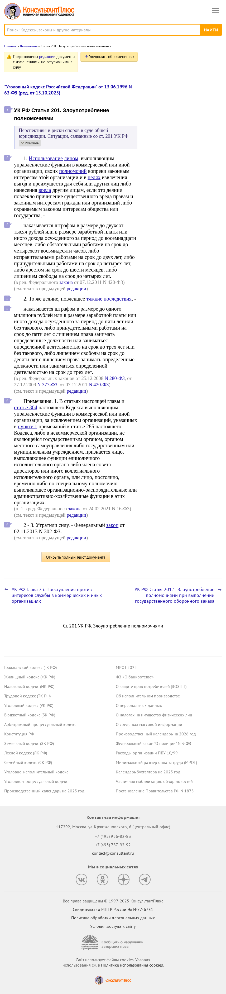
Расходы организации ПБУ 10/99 (147, 752)
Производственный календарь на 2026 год (156, 733)
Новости (166, 58)
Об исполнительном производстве (148, 695)
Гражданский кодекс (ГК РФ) (30, 667)
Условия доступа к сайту (113, 926)
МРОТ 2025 (126, 667)
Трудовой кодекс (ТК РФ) (27, 695)
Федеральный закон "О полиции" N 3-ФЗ (153, 743)
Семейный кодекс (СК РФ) (28, 762)
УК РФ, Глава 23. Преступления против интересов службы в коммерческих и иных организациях (57, 595)
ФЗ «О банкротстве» (135, 676)
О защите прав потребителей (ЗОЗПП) (151, 686)
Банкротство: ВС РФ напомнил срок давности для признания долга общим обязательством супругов (182, 106)
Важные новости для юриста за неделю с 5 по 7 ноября (176, 80)
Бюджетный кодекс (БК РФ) (29, 714)
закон (112, 525)
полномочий (72, 171)
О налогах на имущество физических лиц (154, 714)
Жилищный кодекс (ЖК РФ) (29, 676)
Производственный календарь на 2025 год (44, 790)
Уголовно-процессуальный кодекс (36, 781)
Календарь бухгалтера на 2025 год (148, 771)
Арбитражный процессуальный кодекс (40, 724)
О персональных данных (139, 705)
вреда (45, 190)
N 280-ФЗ (115, 378)
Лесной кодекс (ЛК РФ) (25, 752)
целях (94, 177)
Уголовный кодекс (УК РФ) (28, 705)
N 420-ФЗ (99, 384)
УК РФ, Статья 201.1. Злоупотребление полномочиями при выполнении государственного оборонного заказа (174, 595)
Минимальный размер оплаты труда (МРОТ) (156, 762)
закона (66, 282)
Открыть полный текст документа (75, 557)
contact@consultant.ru (113, 853)
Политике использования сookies (132, 965)
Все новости (159, 175)
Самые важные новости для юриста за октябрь (182, 132)
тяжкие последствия (109, 299)
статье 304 (25, 407)
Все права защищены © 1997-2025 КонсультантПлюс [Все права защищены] (113, 900)
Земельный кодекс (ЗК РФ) (29, 743)
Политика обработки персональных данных (113, 917)
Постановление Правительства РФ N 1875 (155, 790)
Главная (10, 46)
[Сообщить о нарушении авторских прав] (113, 942)
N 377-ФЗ (47, 384)
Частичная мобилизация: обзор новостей (154, 781)
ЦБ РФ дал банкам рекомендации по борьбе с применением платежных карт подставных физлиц (180, 158)
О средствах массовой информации (149, 724)
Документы (28, 46)
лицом (71, 158)
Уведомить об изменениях (111, 56)
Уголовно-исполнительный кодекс (36, 771)
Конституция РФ (19, 733)
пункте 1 (27, 426)
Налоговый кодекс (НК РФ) (29, 686)
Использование (46, 158)
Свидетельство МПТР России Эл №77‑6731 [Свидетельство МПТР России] (113, 909)
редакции (47, 56)
